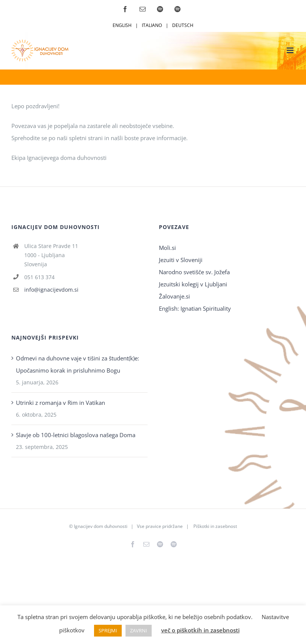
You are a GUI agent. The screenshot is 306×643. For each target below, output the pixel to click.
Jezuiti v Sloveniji (180, 260)
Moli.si (168, 247)
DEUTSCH (182, 25)
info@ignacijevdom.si (51, 289)
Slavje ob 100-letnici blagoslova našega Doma (75, 435)
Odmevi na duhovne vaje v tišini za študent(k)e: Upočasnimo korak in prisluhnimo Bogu (77, 364)
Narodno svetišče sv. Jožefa (194, 272)
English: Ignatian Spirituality (195, 308)
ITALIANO (152, 25)
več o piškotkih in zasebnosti (200, 630)
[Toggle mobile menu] (291, 50)
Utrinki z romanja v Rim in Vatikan (60, 402)
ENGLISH (122, 25)
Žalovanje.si (174, 296)
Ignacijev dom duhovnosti (100, 526)
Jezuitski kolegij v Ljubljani (193, 284)
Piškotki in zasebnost (215, 526)
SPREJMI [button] (108, 630)
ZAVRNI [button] (138, 630)
